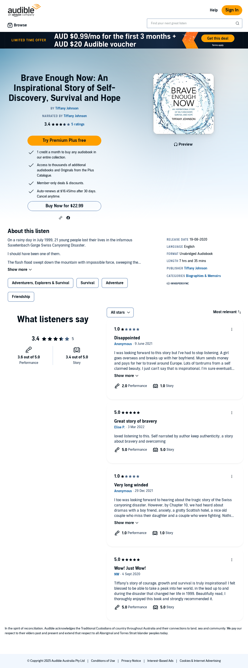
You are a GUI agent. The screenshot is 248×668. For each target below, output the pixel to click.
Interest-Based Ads (160, 661)
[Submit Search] (238, 23)
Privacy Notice (131, 661)
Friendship (21, 296)
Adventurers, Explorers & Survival (40, 283)
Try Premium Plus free (64, 140)
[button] (60, 217)
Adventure (115, 283)
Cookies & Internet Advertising (200, 661)
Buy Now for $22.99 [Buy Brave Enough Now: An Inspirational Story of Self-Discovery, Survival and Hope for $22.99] (64, 205)
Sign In (231, 10)
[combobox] (194, 23)
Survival (87, 283)
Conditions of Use (103, 661)
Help (214, 10)
